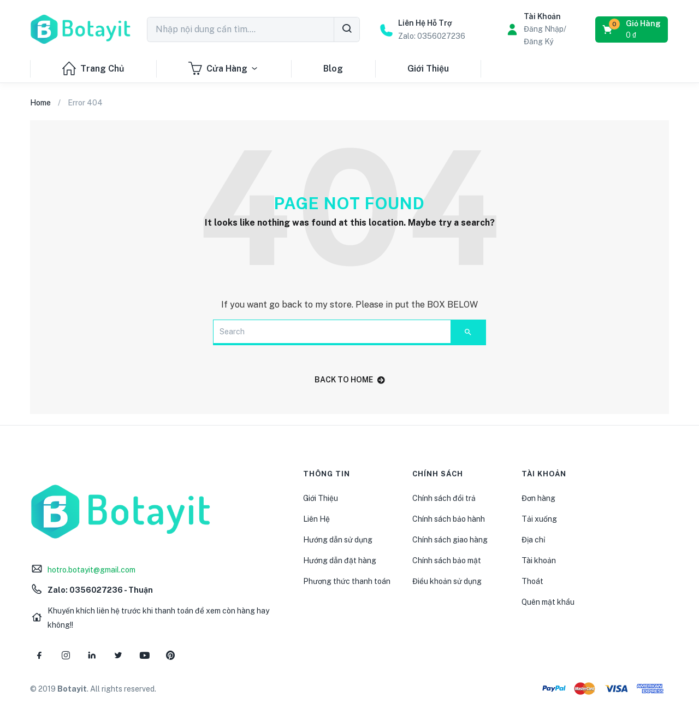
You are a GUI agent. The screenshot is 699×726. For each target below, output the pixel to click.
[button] (632, 29)
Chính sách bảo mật (446, 560)
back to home (350, 379)
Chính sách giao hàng (450, 539)
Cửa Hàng (223, 69)
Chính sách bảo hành (448, 519)
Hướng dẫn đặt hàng (339, 560)
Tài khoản (539, 560)
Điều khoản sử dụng (447, 581)
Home (40, 102)
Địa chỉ (533, 539)
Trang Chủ (93, 69)
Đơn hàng (538, 498)
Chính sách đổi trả (444, 498)
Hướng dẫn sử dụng (337, 539)
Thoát (532, 581)
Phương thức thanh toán (346, 581)
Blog (333, 68)
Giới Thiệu (428, 68)
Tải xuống (539, 519)
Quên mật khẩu (548, 602)
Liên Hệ (316, 519)
